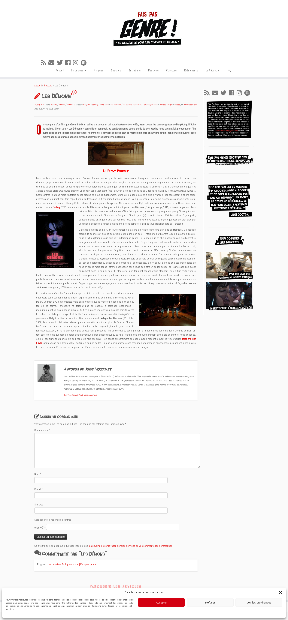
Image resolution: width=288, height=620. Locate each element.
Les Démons (115, 104)
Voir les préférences (259, 602)
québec (177, 104)
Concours (171, 70)
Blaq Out (87, 104)
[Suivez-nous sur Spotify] (85, 63)
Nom (37, 474)
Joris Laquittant (190, 104)
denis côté (104, 104)
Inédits (62, 104)
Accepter (161, 602)
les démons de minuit (132, 104)
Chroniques (78, 70)
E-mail (38, 489)
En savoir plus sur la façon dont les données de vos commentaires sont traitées (130, 545)
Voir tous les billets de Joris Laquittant (82, 395)
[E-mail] (52, 63)
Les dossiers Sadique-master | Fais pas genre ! (72, 564)
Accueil (60, 70)
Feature (48, 85)
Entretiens (135, 70)
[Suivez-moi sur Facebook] (69, 63)
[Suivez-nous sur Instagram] (77, 63)
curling (95, 104)
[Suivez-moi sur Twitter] (61, 63)
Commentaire (42, 430)
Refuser (210, 602)
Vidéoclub (71, 104)
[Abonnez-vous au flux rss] (44, 63)
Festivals (153, 70)
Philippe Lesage (166, 104)
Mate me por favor (150, 104)
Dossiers (116, 70)
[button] (280, 592)
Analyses (99, 70)
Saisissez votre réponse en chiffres (52, 519)
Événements (191, 70)
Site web (38, 504)
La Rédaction (213, 70)
